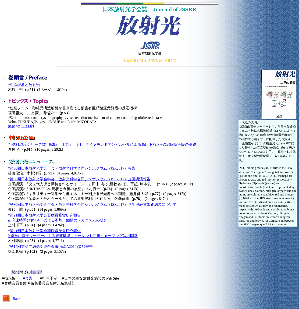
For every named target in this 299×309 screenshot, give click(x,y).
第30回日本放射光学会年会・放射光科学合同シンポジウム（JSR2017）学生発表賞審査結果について (93, 204)
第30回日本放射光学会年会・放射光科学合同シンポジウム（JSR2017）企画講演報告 (80, 179)
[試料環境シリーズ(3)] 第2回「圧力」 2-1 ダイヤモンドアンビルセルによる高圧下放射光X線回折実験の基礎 (103, 144)
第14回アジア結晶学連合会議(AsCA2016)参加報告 (51, 247)
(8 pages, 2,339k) (21, 126)
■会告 (28, 278)
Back (16, 299)
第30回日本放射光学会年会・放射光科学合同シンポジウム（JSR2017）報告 (72, 168)
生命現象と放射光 (25, 85)
